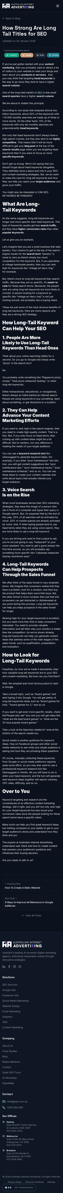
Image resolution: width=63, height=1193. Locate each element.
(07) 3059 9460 (14, 1159)
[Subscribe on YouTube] (19, 966)
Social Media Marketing (15, 1000)
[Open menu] (58, 6)
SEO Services (9, 984)
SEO (40, 92)
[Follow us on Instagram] (14, 966)
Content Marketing (12, 1027)
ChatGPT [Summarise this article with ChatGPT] (11, 55)
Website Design (11, 1006)
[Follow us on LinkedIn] (3, 966)
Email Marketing (11, 1011)
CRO (4, 1022)
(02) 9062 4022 (15, 1131)
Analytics (7, 1016)
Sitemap (51, 1182)
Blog (4, 1056)
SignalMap (8, 1083)
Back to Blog (11, 18)
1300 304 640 (15, 1107)
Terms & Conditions (34, 1182)
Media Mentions (11, 1061)
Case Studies (9, 1051)
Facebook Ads (10, 995)
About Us (7, 1045)
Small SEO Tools (11, 1072)
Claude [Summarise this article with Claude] (26, 55)
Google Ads (9, 990)
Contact (6, 1067)
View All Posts (31, 915)
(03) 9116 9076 (14, 1145)
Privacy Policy (14, 1182)
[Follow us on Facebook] (9, 966)
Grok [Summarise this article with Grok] (40, 55)
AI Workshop (9, 1077)
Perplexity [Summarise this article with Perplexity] (55, 55)
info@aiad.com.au (17, 1101)
